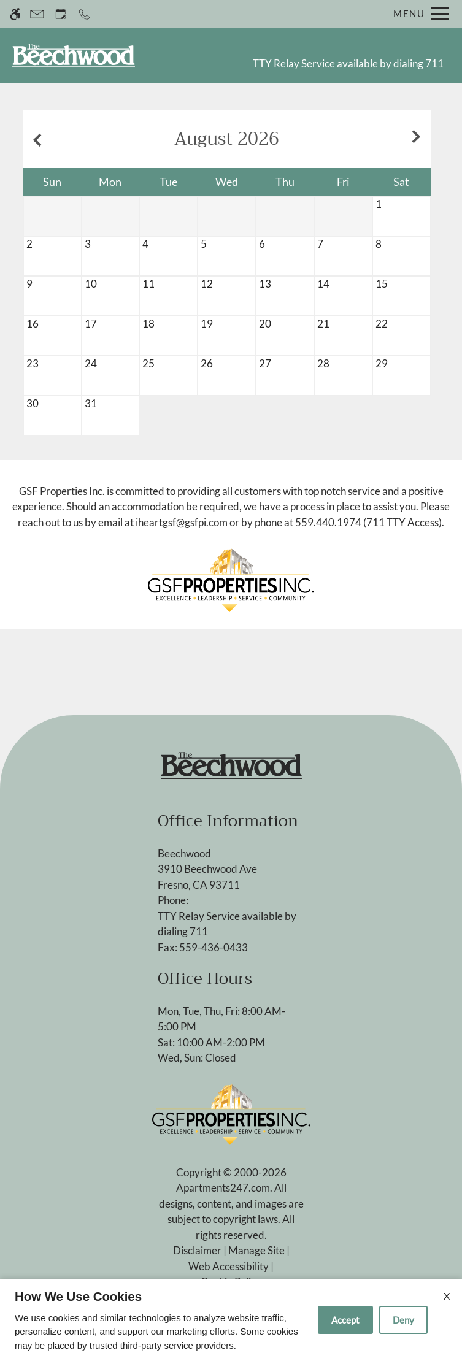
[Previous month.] (35, 138)
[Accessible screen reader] (15, 14)
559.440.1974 (328, 522)
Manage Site (256, 1250)
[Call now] (84, 14)
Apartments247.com (223, 1187)
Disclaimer (197, 1250)
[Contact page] (37, 14)
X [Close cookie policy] (447, 1296)
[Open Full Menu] (418, 14)
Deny (403, 1319)
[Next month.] (418, 138)
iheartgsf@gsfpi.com (182, 522)
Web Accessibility (228, 1266)
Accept (345, 1319)
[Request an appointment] (60, 14)
